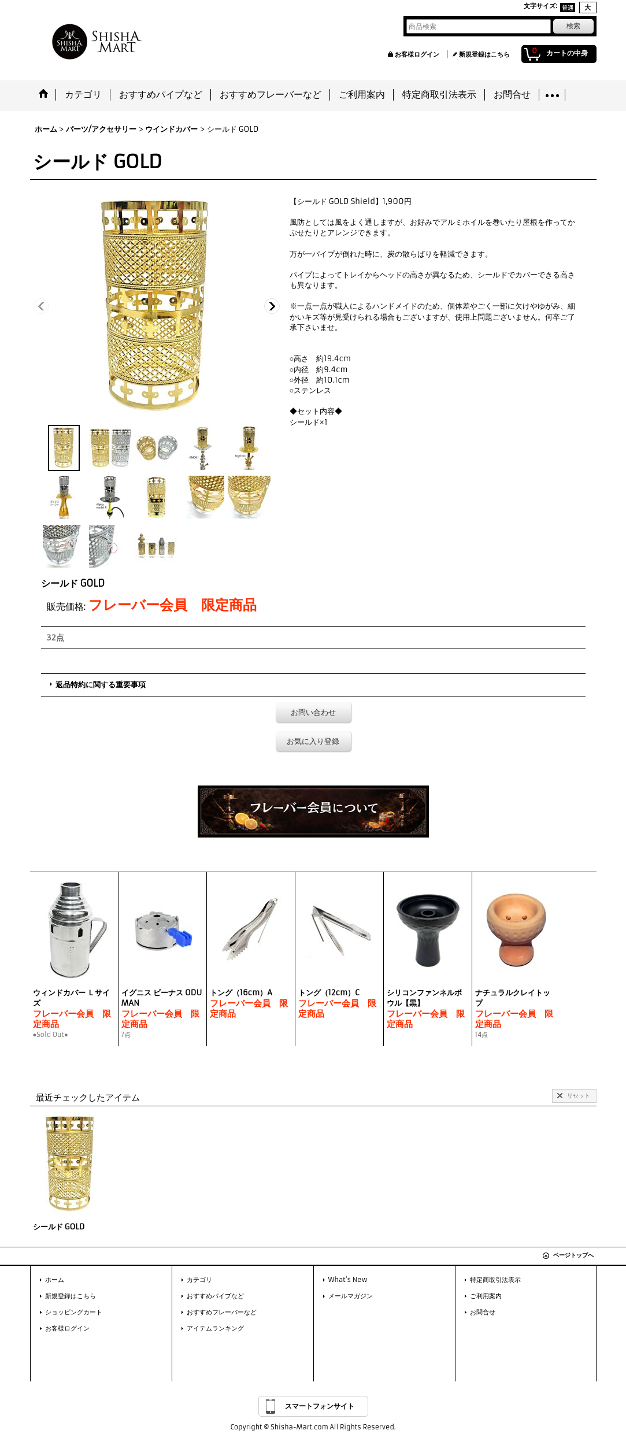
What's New (348, 1280)
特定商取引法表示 (495, 1280)
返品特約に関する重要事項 (100, 685)
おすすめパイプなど (215, 1296)
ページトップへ (573, 1255)
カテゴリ (199, 1280)
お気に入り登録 (313, 741)
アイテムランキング (215, 1328)
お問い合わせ (313, 712)
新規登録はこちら (484, 54)
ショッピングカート (73, 1312)
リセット (578, 1095)
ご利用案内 (486, 1296)
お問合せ (482, 1312)
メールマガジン (350, 1296)
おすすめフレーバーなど (222, 1312)
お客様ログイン (417, 54)
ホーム (54, 1280)
